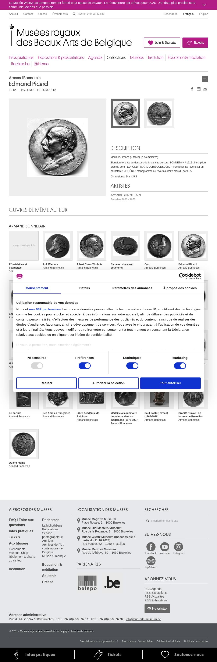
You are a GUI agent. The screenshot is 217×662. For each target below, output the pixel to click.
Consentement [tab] (37, 288)
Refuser (47, 383)
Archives (48, 540)
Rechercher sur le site (74, 14)
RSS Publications (156, 600)
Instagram (178, 553)
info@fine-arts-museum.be (143, 619)
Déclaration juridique (168, 641)
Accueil (13, 13)
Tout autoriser (170, 383)
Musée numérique (54, 556)
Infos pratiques (21, 57)
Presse (42, 13)
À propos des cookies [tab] (180, 288)
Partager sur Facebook (192, 89)
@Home (41, 64)
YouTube (165, 553)
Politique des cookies (196, 641)
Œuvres (205, 79)
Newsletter (160, 608)
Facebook (151, 553)
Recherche (20, 64)
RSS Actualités (154, 596)
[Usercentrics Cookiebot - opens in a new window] (182, 276)
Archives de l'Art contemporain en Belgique (53, 548)
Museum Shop (18, 553)
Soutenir (49, 576)
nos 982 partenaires (45, 309)
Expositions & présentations (61, 57)
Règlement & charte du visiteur (22, 558)
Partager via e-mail (205, 89)
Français (188, 13)
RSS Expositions (156, 592)
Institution (155, 57)
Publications (50, 529)
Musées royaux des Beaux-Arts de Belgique (9, 27)
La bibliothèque (52, 525)
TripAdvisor (151, 567)
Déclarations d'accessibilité (137, 641)
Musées (137, 57)
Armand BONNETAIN (126, 197)
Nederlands (170, 13)
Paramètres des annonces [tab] (132, 288)
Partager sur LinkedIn (198, 89)
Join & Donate (165, 43)
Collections (116, 57)
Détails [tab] (84, 288)
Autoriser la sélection (108, 383)
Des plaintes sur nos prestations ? (98, 641)
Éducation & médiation (186, 57)
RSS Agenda (153, 589)
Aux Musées (19, 543)
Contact (28, 13)
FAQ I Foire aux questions (21, 522)
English (203, 13)
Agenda (95, 57)
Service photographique (52, 535)
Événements (60, 13)
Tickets (199, 43)
